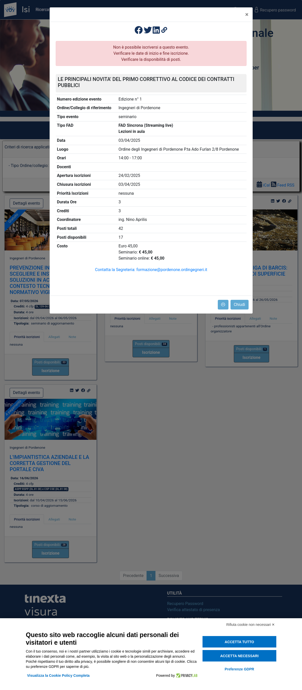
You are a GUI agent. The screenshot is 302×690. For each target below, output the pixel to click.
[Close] (247, 14)
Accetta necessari (239, 656)
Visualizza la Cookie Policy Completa (58, 675)
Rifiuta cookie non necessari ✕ (250, 625)
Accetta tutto (239, 642)
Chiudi (239, 304)
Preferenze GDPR (239, 669)
